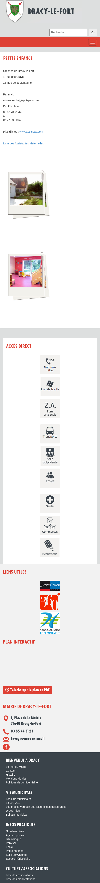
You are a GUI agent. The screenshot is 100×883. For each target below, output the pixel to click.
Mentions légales (16, 778)
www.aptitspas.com (31, 131)
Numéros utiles (15, 831)
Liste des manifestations (20, 879)
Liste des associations (19, 875)
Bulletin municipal (16, 814)
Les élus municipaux (18, 799)
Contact (10, 770)
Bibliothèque (13, 839)
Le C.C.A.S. (13, 802)
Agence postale (15, 835)
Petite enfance (15, 850)
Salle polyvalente (16, 854)
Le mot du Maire (16, 766)
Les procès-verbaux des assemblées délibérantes (36, 806)
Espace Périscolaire (18, 858)
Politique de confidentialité (22, 782)
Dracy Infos (13, 810)
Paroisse (11, 843)
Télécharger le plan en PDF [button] (27, 690)
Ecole (9, 847)
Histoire (10, 774)
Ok (93, 32)
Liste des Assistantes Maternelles (23, 143)
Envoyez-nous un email (28, 739)
